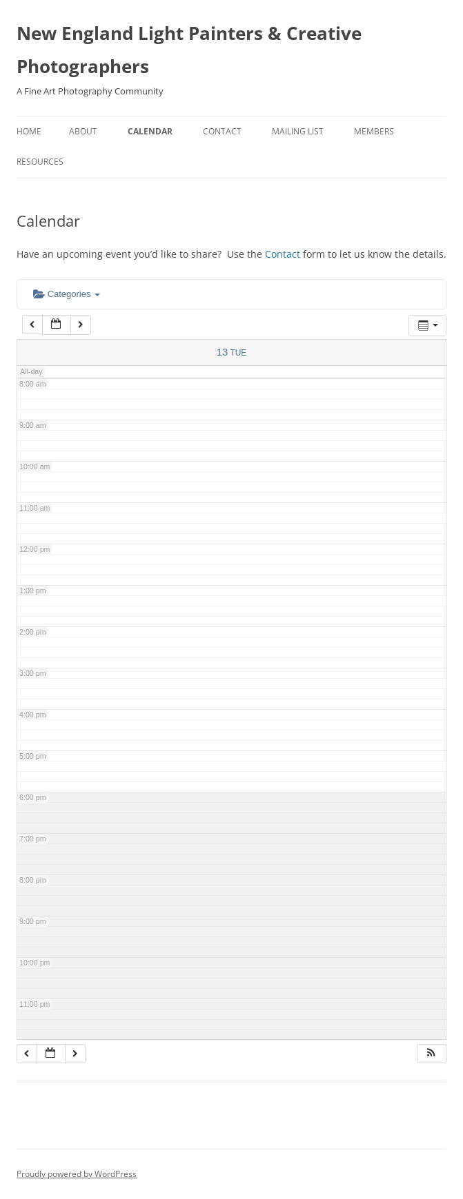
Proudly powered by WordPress (77, 1174)
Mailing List (298, 131)
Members (374, 131)
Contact (222, 131)
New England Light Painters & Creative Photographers (189, 50)
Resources (40, 161)
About (83, 131)
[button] (431, 1054)
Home (29, 131)
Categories (66, 294)
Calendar (150, 131)
